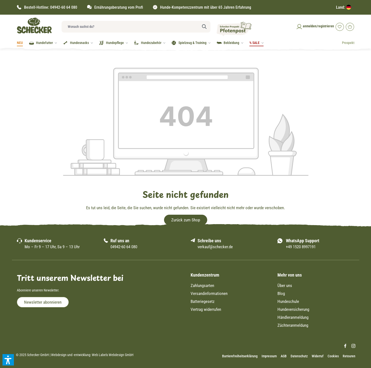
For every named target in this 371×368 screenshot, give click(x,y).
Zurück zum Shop (185, 219)
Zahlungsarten (202, 285)
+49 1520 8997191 (301, 246)
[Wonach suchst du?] (130, 27)
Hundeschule (288, 301)
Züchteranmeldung (292, 325)
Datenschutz (299, 356)
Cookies (333, 356)
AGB (284, 356)
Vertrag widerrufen (206, 309)
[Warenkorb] (349, 26)
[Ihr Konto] (314, 26)
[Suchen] (204, 27)
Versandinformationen (209, 293)
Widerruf (318, 356)
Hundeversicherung (293, 309)
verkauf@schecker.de (215, 246)
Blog (281, 293)
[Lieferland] (345, 7)
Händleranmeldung (292, 317)
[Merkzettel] (339, 26)
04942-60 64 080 (63, 7)
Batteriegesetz (202, 301)
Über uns (284, 285)
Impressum (269, 356)
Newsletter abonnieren (43, 302)
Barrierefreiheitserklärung (240, 356)
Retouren (349, 356)
